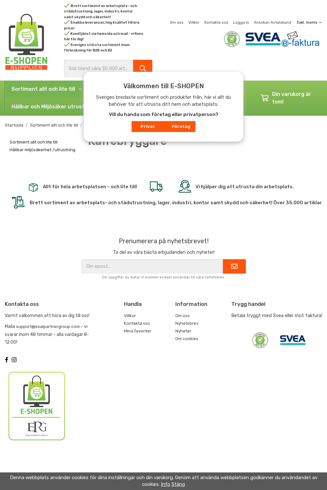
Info (165, 484)
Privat (148, 126)
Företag (181, 126)
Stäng (178, 484)
